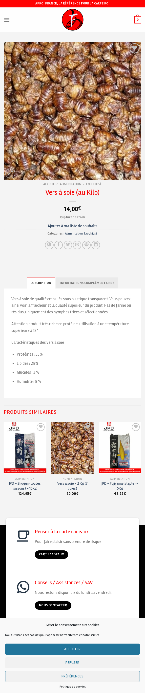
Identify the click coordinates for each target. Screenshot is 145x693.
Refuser (72, 662)
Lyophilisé (94, 184)
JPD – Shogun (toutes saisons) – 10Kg (25, 485)
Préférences (72, 676)
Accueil (49, 184)
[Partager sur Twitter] (68, 245)
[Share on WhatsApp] (49, 245)
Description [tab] (41, 283)
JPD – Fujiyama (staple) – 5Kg (120, 485)
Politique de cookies (73, 687)
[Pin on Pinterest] (86, 245)
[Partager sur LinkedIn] (95, 245)
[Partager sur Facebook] (58, 245)
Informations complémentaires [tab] (87, 283)
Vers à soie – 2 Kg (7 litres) (72, 485)
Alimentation (70, 184)
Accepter (72, 649)
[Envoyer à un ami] (77, 245)
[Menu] (7, 20)
